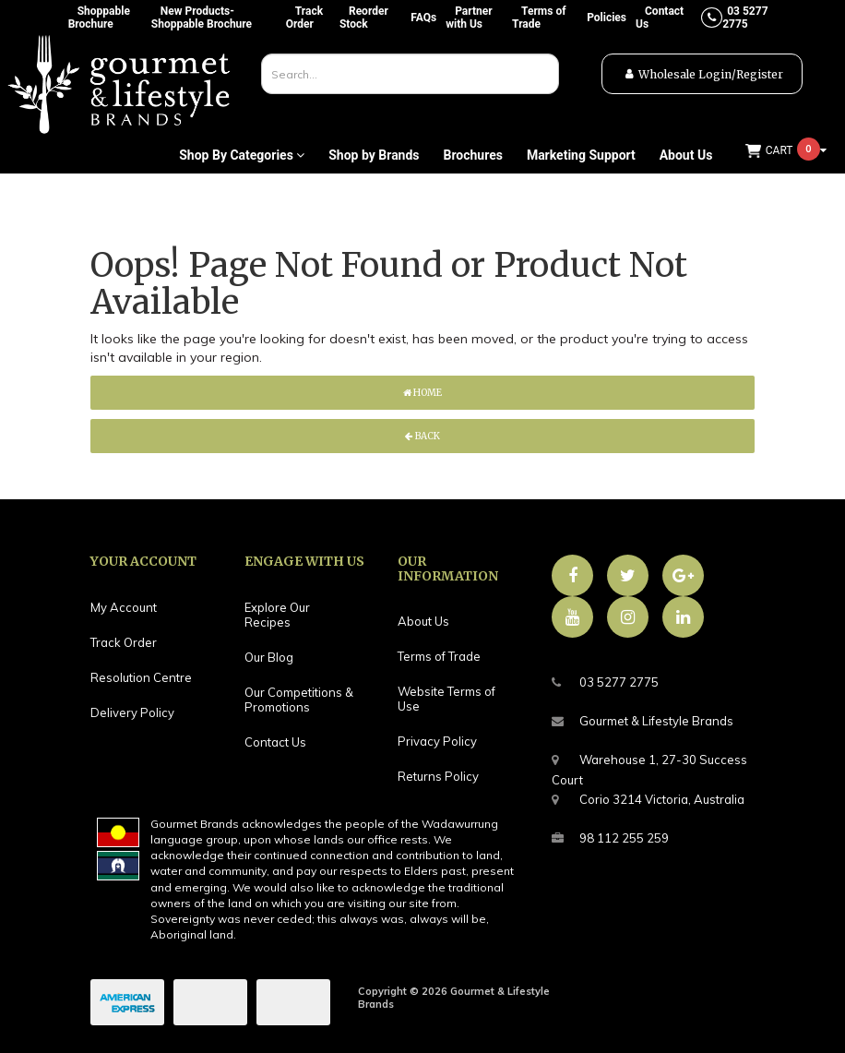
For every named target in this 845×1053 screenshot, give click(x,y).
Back (422, 436)
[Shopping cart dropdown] (786, 151)
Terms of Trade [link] (439, 656)
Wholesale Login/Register (710, 74)
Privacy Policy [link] (437, 741)
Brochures (472, 155)
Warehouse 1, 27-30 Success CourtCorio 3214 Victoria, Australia (649, 777)
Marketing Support (581, 155)
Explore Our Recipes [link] (277, 614)
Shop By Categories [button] (241, 155)
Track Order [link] (123, 642)
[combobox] (410, 74)
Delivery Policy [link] (132, 712)
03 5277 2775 (605, 682)
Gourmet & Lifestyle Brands (642, 721)
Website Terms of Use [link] (446, 698)
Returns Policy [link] (438, 776)
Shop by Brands (373, 155)
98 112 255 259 (610, 838)
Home (422, 393)
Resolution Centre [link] (141, 677)
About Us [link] (423, 621)
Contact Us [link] (275, 742)
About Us (686, 155)
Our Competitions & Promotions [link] (298, 699)
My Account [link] (123, 607)
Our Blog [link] (268, 657)
